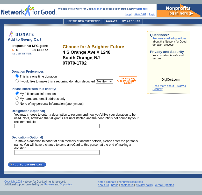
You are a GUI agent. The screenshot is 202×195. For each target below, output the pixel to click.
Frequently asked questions (169, 38)
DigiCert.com (170, 79)
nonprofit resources (130, 181)
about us (103, 184)
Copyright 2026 (13, 181)
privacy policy (144, 184)
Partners (49, 184)
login (152, 14)
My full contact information (38, 94)
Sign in (98, 9)
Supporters (66, 184)
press (114, 184)
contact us (126, 184)
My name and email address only (42, 99)
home (101, 181)
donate (111, 181)
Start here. (142, 9)
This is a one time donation (38, 76)
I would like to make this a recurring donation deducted (57, 81)
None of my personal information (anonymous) (52, 104)
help (128, 14)
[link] (170, 70)
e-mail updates (164, 184)
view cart (140, 14)
